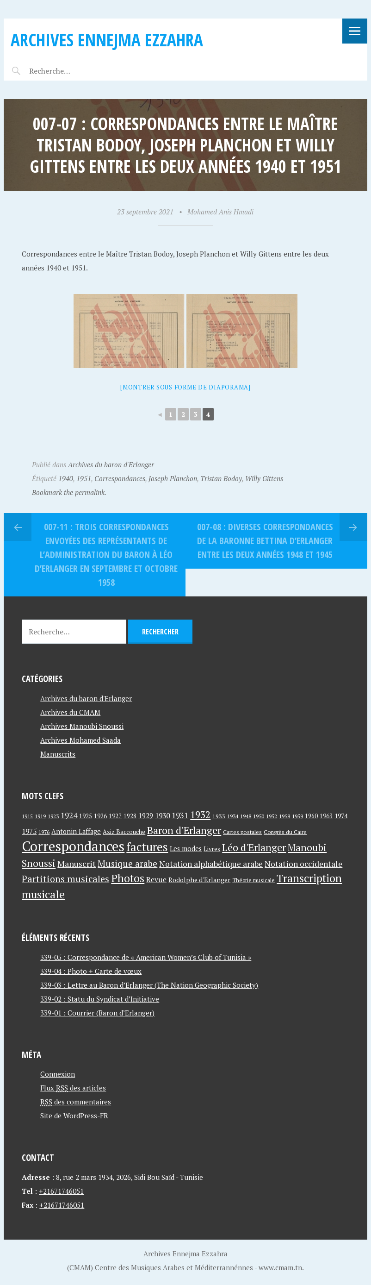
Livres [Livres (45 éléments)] (212, 849)
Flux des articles (73, 1087)
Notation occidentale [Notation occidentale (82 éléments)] (303, 864)
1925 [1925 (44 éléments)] (85, 816)
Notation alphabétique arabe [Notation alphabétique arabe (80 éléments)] (211, 864)
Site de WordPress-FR (74, 1115)
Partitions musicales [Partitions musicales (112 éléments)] (65, 878)
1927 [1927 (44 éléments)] (115, 816)
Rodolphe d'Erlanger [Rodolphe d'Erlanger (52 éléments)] (199, 879)
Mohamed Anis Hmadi (220, 211)
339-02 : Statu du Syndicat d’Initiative (99, 998)
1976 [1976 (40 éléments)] (43, 831)
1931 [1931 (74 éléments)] (180, 815)
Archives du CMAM (70, 712)
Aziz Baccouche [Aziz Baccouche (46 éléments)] (124, 831)
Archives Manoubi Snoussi (82, 726)
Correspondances (119, 478)
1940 (65, 478)
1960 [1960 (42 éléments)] (311, 816)
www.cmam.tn (280, 1267)
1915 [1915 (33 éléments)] (27, 816)
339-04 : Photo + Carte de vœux (91, 971)
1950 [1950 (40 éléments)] (258, 816)
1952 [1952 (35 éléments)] (271, 816)
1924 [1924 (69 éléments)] (69, 815)
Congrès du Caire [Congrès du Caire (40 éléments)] (285, 831)
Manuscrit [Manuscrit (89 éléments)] (76, 863)
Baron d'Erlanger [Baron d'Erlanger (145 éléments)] (184, 830)
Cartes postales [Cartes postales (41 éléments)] (242, 832)
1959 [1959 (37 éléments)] (297, 816)
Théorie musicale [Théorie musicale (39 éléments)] (253, 880)
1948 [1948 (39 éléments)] (245, 816)
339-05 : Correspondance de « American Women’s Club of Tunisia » (145, 957)
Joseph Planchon (172, 478)
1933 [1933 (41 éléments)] (218, 816)
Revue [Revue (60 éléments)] (156, 879)
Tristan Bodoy (221, 478)
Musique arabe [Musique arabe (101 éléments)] (127, 863)
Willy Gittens (264, 478)
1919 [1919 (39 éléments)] (40, 816)
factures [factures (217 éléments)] (147, 846)
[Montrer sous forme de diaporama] (185, 387)
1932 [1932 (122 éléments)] (200, 815)
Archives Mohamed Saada (80, 740)
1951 (83, 478)
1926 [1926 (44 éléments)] (100, 816)
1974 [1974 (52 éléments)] (340, 815)
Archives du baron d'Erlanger (111, 464)
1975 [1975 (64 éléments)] (29, 831)
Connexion (57, 1073)
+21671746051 (61, 1191)
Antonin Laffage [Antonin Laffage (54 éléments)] (76, 831)
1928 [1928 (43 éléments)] (130, 816)
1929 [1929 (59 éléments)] (145, 815)
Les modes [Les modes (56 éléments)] (186, 848)
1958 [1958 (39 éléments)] (284, 816)
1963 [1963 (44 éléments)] (326, 816)
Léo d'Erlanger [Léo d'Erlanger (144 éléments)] (254, 847)
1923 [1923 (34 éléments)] (53, 816)
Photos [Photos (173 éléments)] (127, 878)
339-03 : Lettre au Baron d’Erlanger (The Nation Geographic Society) (149, 985)
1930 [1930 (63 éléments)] (162, 815)
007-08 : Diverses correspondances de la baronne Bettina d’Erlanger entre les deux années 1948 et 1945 (265, 540)
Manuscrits (57, 753)
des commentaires (75, 1101)
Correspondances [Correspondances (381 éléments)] (73, 846)
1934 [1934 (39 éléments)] (232, 816)
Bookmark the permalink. (69, 492)
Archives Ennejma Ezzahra (107, 39)
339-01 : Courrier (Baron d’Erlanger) (97, 1012)
